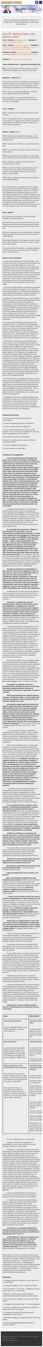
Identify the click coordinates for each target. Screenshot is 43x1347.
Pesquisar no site (40, 2)
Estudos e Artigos (6, 16)
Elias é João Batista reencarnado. (27, 54)
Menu (36, 2)
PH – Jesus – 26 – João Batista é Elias (21, 41)
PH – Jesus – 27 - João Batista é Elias (21, 46)
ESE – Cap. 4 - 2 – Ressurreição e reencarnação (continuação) (20, 48)
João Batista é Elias (21, 40)
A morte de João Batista (22, 45)
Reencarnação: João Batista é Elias (21, 59)
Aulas (13, 16)
